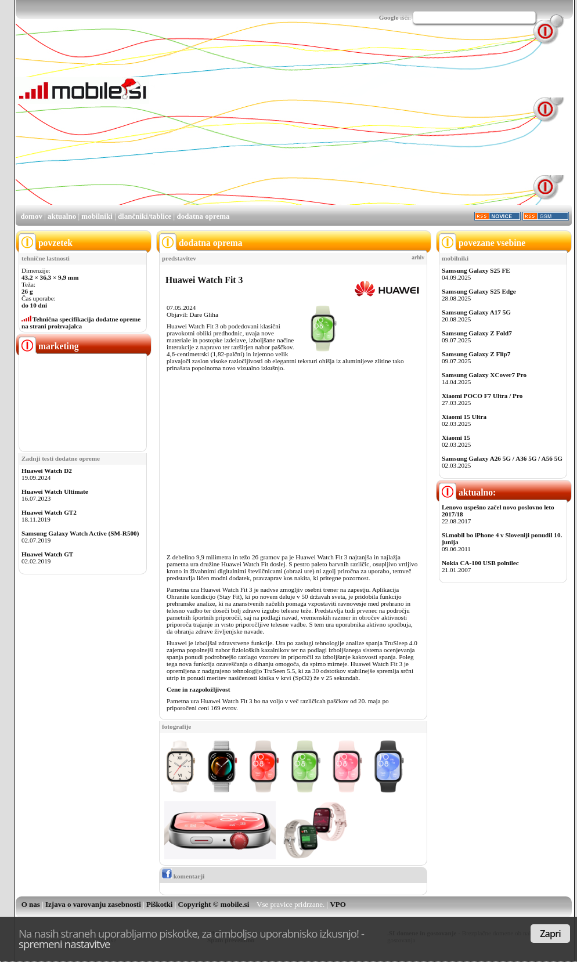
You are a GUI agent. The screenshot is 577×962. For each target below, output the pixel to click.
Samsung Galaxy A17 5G (476, 312)
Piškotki (159, 904)
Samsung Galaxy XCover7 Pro (484, 374)
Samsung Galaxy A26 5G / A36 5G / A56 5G (502, 458)
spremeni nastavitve (64, 943)
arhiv (418, 258)
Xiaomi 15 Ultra (464, 416)
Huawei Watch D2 (46, 470)
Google (389, 17)
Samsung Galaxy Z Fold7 (477, 333)
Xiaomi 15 (456, 437)
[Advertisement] (254, 122)
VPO (337, 904)
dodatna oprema (202, 216)
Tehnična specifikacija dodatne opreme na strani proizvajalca (80, 323)
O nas (30, 904)
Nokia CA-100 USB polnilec (480, 562)
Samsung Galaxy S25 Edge (479, 291)
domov (31, 216)
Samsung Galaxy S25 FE (476, 270)
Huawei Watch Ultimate (54, 491)
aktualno (62, 216)
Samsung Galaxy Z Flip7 (476, 353)
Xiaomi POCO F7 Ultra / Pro (482, 395)
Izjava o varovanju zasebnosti (93, 904)
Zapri (550, 933)
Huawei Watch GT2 (49, 512)
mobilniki (96, 216)
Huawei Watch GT (47, 554)
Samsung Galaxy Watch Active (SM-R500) (80, 533)
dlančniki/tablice (144, 216)
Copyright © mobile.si (214, 904)
